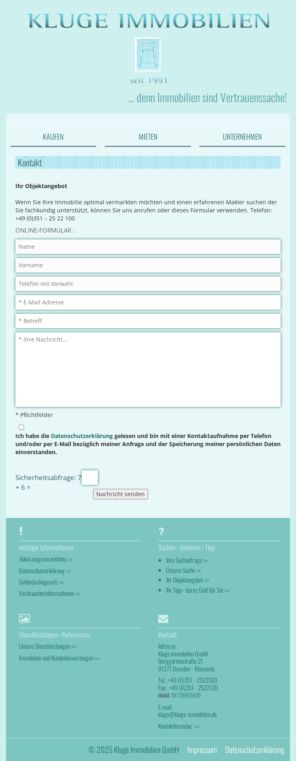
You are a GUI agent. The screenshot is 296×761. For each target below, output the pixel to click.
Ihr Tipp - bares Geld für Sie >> (197, 589)
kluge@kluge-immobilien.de (187, 714)
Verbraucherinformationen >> (49, 593)
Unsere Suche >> (183, 570)
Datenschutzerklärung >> (45, 570)
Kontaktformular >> (178, 725)
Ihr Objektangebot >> (187, 579)
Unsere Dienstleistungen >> (47, 646)
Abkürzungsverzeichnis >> (46, 558)
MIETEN (148, 136)
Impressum (202, 749)
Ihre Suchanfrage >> (187, 560)
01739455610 (186, 695)
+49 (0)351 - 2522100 (192, 679)
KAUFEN (53, 136)
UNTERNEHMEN (242, 136)
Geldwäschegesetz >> (41, 581)
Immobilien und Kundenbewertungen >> (59, 657)
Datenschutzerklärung (82, 436)
